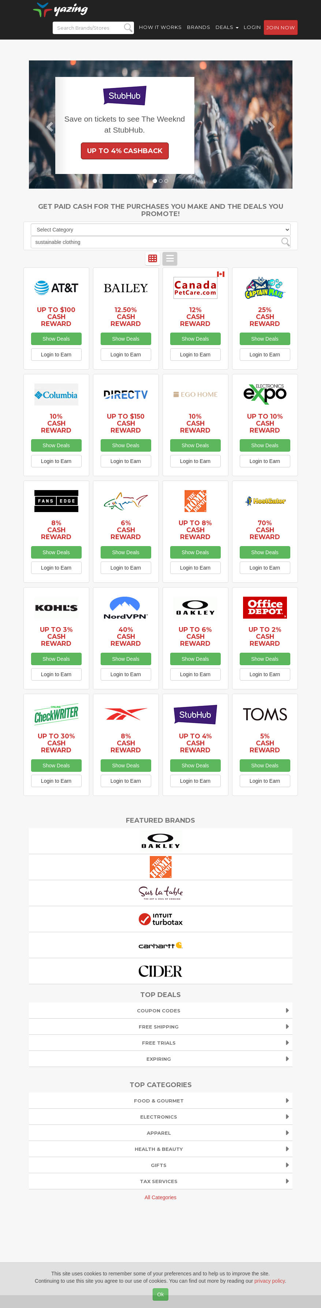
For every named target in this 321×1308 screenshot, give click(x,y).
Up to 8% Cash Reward (195, 530)
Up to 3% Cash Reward (56, 636)
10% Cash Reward (56, 423)
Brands (198, 33)
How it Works (160, 33)
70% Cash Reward (265, 530)
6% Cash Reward (126, 530)
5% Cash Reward (265, 743)
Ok (160, 1294)
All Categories (160, 1197)
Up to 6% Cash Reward (195, 636)
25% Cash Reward (265, 316)
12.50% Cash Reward (126, 316)
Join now (280, 33)
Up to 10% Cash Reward (265, 423)
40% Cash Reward (126, 636)
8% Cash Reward (56, 530)
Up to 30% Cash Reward (56, 743)
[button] (48, 124)
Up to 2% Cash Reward (265, 636)
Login (252, 33)
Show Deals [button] (56, 339)
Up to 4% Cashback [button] (125, 151)
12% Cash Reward (195, 316)
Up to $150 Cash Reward (126, 423)
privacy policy (269, 1281)
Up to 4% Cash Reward (195, 743)
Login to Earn (56, 354)
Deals (227, 33)
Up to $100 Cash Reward (56, 316)
